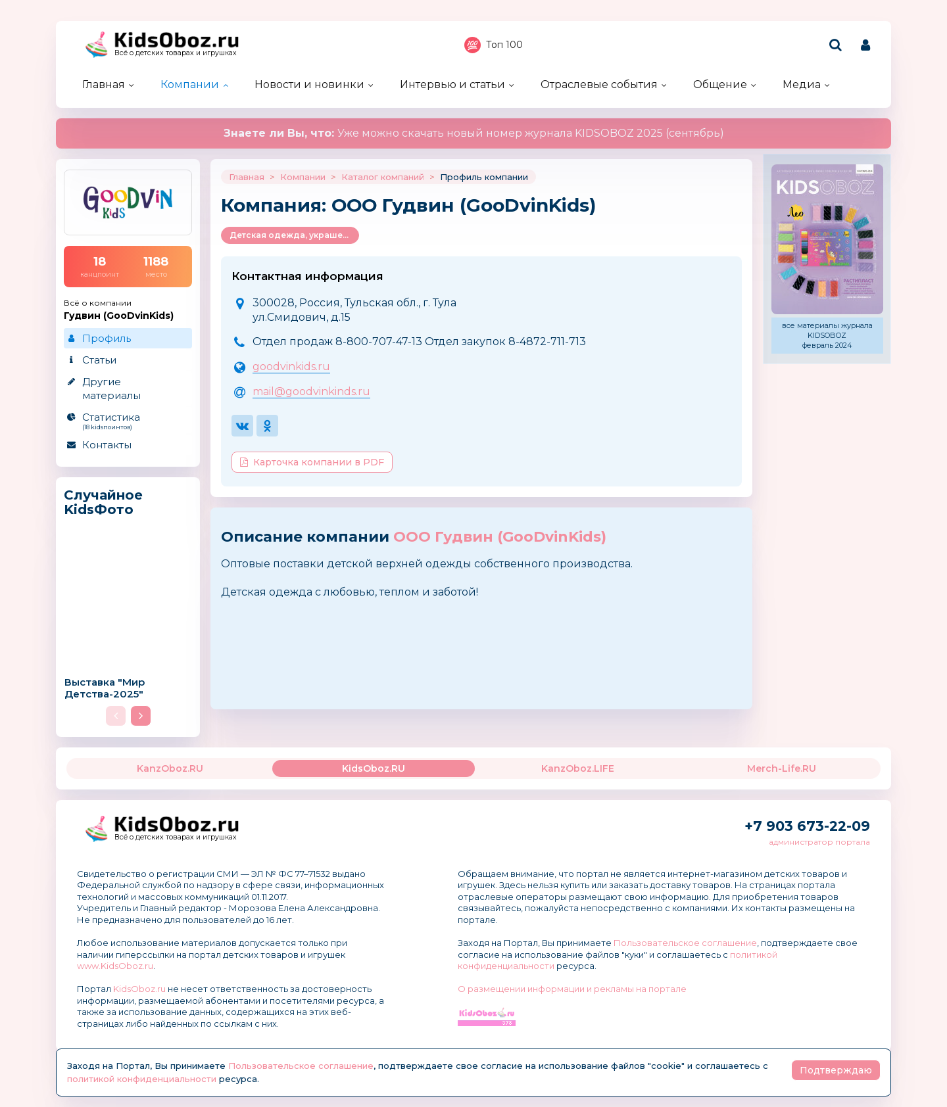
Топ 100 (493, 45)
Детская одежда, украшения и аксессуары (294, 235)
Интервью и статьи (452, 84)
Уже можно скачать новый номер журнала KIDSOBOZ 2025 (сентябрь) (474, 133)
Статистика (127, 421)
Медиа (802, 84)
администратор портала (819, 842)
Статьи (99, 360)
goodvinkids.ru (291, 366)
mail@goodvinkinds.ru (311, 391)
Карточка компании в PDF (312, 462)
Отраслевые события (599, 84)
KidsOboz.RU (373, 768)
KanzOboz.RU (170, 768)
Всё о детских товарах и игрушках (175, 53)
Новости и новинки (309, 84)
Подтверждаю (836, 1070)
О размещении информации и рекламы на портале (572, 988)
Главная (103, 84)
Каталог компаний (382, 176)
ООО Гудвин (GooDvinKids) (499, 537)
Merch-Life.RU (781, 768)
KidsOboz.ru (139, 988)
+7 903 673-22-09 (807, 826)
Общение (720, 84)
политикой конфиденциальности (141, 1078)
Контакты (107, 444)
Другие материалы (111, 388)
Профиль (106, 338)
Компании (189, 84)
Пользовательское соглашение (685, 942)
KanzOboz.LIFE (577, 768)
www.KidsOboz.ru (115, 965)
